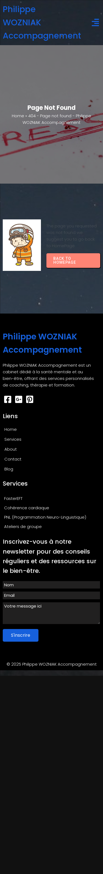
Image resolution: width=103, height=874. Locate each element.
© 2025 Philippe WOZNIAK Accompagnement (52, 664)
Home (18, 116)
